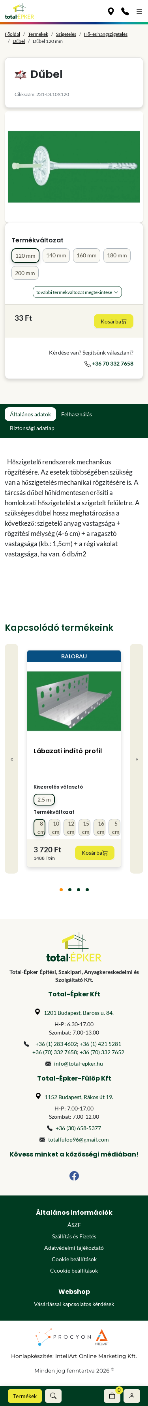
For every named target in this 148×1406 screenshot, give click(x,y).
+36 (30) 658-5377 (78, 1128)
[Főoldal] (19, 11)
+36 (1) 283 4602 (56, 1043)
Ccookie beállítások (74, 1270)
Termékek (25, 1396)
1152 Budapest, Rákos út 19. (79, 1097)
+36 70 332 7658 (108, 363)
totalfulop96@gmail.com (78, 1139)
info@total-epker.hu (78, 1063)
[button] (53, 1396)
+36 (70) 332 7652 (102, 1052)
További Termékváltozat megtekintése (74, 292)
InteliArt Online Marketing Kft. (96, 1356)
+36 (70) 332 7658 (54, 1052)
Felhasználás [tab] (76, 414)
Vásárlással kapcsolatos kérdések (74, 1304)
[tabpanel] (74, 508)
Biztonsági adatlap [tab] (32, 428)
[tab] (61, 889)
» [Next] (136, 758)
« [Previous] (11, 758)
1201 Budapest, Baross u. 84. (79, 1012)
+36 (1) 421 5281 (100, 1043)
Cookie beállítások (74, 1259)
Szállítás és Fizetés (74, 1236)
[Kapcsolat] (125, 11)
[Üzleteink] (111, 11)
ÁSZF (74, 1224)
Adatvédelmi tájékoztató (74, 1247)
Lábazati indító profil (68, 751)
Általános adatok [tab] (30, 414)
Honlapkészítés (31, 1356)
